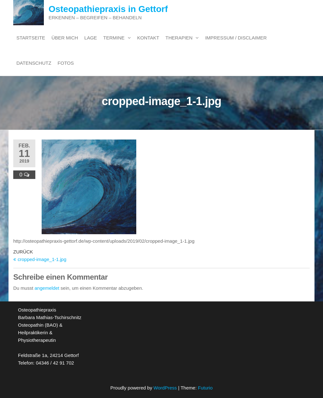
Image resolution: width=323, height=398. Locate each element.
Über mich (64, 37)
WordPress (165, 387)
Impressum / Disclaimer (236, 37)
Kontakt (148, 37)
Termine (114, 37)
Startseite (30, 37)
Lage (90, 37)
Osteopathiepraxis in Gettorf (108, 9)
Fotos (66, 63)
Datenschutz (33, 63)
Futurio (205, 387)
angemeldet (47, 288)
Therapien (179, 37)
